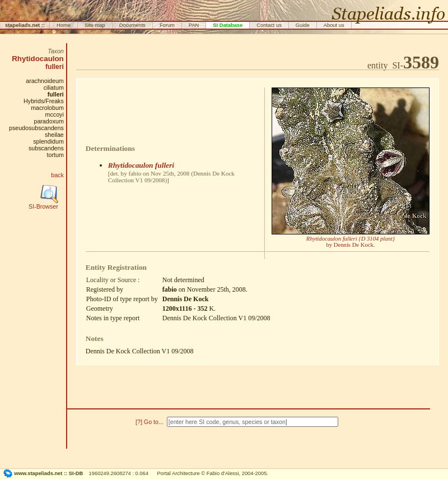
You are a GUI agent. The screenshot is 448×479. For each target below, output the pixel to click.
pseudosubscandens (36, 128)
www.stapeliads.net (38, 473)
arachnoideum (45, 80)
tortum (55, 154)
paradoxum (48, 121)
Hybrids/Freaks (44, 101)
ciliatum (54, 87)
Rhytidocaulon (38, 58)
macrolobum (47, 107)
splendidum (48, 141)
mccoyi (54, 114)
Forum (167, 25)
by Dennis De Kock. (350, 242)
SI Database (227, 25)
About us (334, 25)
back (57, 175)
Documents (132, 25)
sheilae (54, 134)
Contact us (269, 25)
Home (64, 25)
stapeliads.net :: (25, 25)
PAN (194, 25)
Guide (303, 25)
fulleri (54, 67)
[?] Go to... (150, 421)
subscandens (46, 148)
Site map (95, 25)
